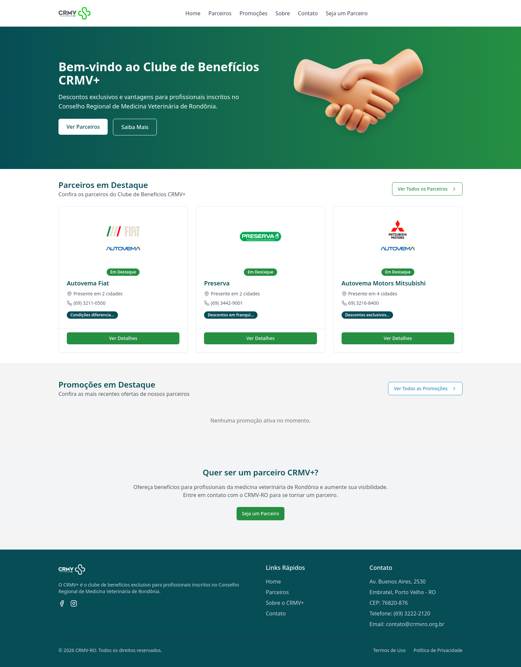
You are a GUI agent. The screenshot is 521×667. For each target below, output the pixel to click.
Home (193, 13)
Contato (308, 13)
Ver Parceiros (83, 126)
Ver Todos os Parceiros (427, 189)
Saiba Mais (134, 127)
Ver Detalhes (123, 338)
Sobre (282, 13)
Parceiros (219, 13)
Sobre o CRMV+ (285, 602)
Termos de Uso (389, 650)
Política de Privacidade (438, 650)
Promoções (253, 13)
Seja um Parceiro (346, 13)
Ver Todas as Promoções (425, 388)
